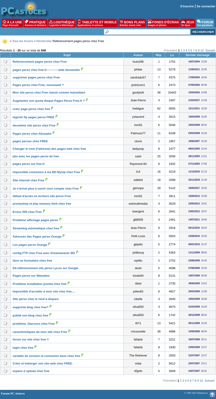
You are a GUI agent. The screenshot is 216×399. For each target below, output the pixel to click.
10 (202, 50)
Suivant (210, 50)
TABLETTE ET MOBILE (97, 23)
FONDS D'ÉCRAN (163, 23)
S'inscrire (187, 6)
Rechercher (44, 41)
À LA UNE (12, 23)
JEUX (187, 23)
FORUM (205, 23)
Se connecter (206, 6)
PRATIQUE (35, 23)
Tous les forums (22, 41)
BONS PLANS (132, 23)
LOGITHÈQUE (62, 23)
